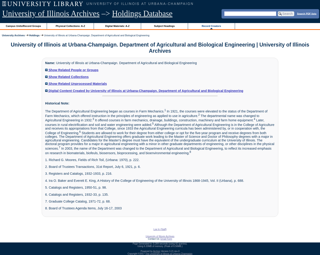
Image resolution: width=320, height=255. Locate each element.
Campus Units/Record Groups (23, 26)
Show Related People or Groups (71, 70)
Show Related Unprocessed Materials (76, 84)
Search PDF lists (306, 13)
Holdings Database (142, 13)
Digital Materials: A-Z (117, 26)
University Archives (13, 35)
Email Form (166, 239)
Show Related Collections (67, 77)
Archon (156, 251)
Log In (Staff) (160, 229)
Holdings (34, 35)
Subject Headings (164, 26)
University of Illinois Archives (51, 13)
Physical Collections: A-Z (70, 26)
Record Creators (211, 26)
